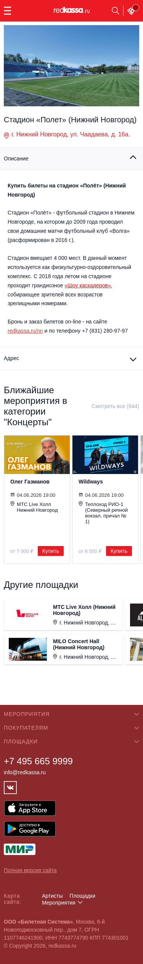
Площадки (82, 896)
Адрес (11, 358)
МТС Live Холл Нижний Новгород (34, 507)
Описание (16, 158)
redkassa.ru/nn (25, 331)
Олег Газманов (30, 482)
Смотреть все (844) (115, 406)
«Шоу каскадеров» (87, 285)
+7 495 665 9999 (38, 761)
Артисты (52, 896)
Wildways (91, 482)
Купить (50, 551)
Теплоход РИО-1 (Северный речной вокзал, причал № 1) (103, 512)
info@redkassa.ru (25, 772)
